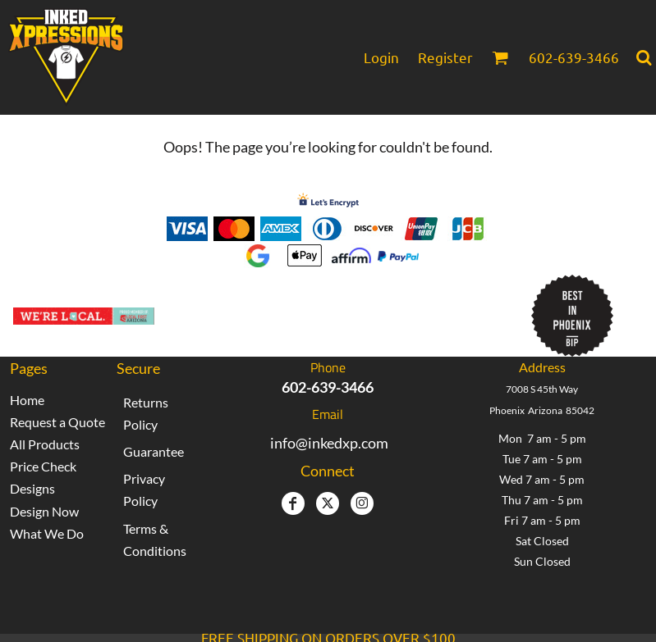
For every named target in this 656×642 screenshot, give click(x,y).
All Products (45, 444)
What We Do (47, 533)
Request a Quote (57, 422)
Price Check (43, 466)
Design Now (44, 511)
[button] (500, 57)
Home (27, 400)
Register (445, 57)
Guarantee (153, 451)
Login (381, 57)
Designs (32, 488)
